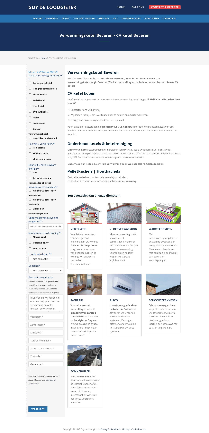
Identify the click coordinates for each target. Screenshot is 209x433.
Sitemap (125, 429)
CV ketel (66, 18)
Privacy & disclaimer (110, 429)
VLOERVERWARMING (123, 229)
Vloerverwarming (131, 18)
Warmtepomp (152, 18)
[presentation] (40, 395)
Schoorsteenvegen (84, 18)
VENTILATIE (78, 229)
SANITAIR (77, 300)
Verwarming (52, 18)
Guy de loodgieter (52, 7)
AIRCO (114, 300)
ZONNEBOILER (80, 371)
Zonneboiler (169, 18)
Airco (115, 18)
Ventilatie (103, 18)
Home (121, 7)
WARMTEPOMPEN (160, 229)
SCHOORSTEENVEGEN (163, 300)
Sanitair (37, 18)
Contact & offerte (165, 7)
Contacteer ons (138, 429)
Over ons (138, 7)
